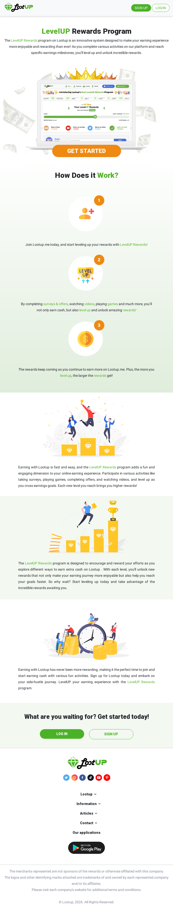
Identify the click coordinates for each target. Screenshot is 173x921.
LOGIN (161, 8)
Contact (86, 823)
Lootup (86, 794)
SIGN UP (141, 8)
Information (87, 804)
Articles (86, 813)
